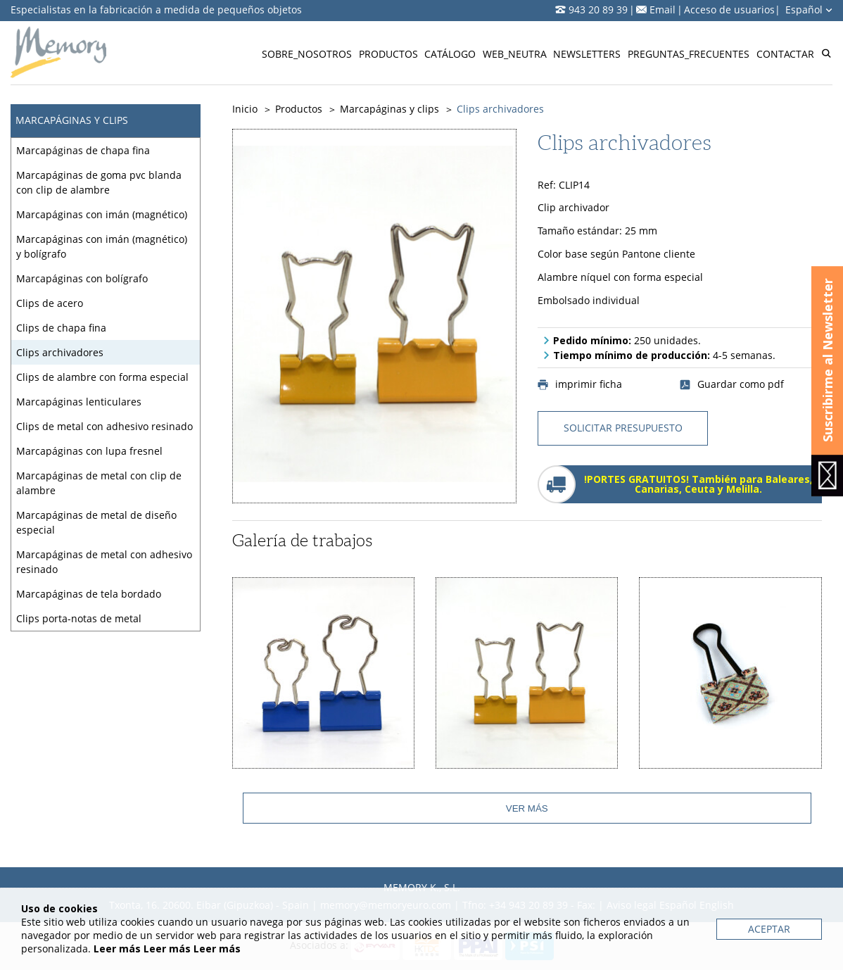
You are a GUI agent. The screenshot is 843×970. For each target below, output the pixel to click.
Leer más (117, 948)
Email (662, 9)
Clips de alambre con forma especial (102, 377)
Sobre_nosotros (307, 54)
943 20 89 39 (598, 9)
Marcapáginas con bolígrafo (82, 278)
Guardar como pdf (732, 384)
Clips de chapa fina (61, 327)
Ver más (527, 808)
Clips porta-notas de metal (78, 618)
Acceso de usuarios (729, 9)
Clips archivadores (59, 352)
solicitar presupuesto (623, 427)
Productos (388, 54)
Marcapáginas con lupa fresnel (89, 451)
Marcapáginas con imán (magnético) (101, 214)
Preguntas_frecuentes (688, 54)
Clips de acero (49, 303)
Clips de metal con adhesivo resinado (104, 426)
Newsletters (587, 54)
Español (808, 9)
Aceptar (769, 929)
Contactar (785, 54)
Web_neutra (515, 54)
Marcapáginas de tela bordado (88, 593)
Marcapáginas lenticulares (78, 401)
